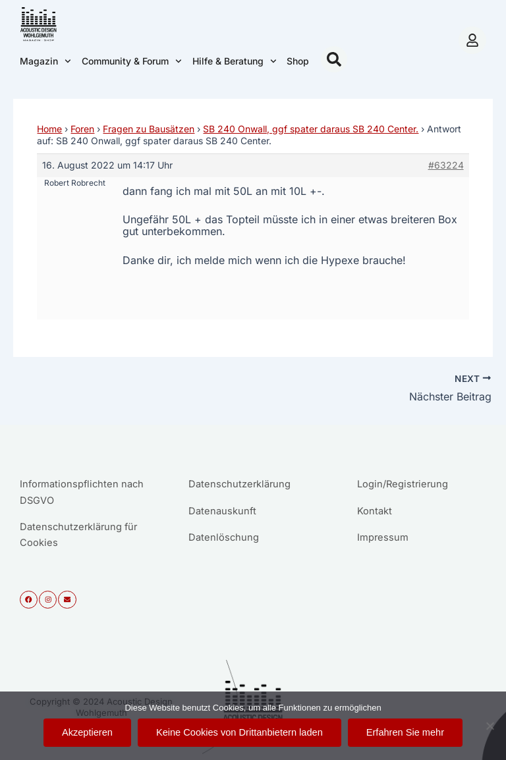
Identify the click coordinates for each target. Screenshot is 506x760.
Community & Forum (132, 61)
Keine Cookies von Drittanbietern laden (239, 732)
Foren (82, 128)
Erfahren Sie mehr (405, 732)
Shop (298, 61)
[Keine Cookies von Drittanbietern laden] (489, 725)
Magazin (45, 61)
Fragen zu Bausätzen (148, 128)
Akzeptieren (87, 732)
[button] (334, 59)
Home (49, 128)
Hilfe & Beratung (234, 61)
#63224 (446, 165)
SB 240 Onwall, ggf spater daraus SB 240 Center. (310, 128)
